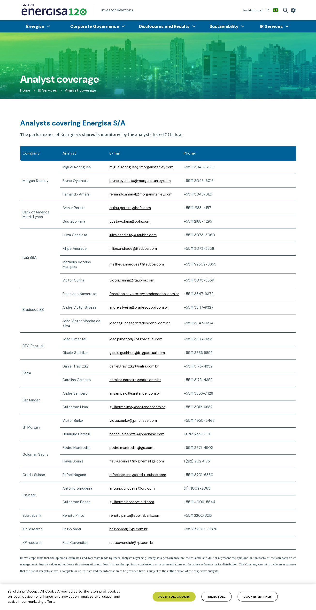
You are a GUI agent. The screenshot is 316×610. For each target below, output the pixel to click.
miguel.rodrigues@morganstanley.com (141, 167)
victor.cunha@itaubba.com (131, 280)
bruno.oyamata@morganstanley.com (140, 180)
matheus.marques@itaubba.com (136, 264)
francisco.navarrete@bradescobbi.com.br (144, 293)
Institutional (252, 10)
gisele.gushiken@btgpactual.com (137, 352)
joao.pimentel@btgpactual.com (135, 339)
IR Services (271, 26)
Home (25, 90)
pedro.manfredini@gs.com (131, 447)
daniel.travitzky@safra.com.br (134, 366)
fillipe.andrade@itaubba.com (133, 248)
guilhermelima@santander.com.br (137, 407)
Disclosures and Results (164, 26)
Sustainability (224, 26)
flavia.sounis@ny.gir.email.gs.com (136, 461)
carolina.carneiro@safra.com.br (135, 379)
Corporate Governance (94, 26)
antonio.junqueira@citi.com (132, 488)
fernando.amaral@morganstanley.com (140, 194)
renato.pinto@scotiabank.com (134, 515)
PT (272, 10)
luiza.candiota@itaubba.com (133, 235)
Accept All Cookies (174, 596)
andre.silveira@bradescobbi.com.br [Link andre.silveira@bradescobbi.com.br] (138, 307)
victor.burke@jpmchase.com (133, 420)
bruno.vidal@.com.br (128, 529)
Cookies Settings (258, 596)
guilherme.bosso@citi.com (131, 502)
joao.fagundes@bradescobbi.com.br (139, 323)
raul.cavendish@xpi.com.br (131, 542)
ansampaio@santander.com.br (134, 393)
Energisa (35, 26)
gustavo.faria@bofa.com (129, 221)
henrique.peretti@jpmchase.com (136, 434)
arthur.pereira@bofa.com (130, 207)
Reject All (216, 596)
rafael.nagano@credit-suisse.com (137, 474)
